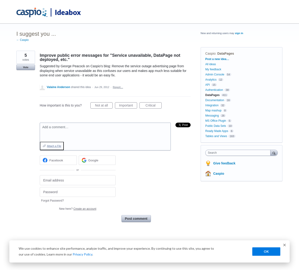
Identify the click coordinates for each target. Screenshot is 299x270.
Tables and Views (216, 136)
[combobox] (239, 152)
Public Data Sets (215, 126)
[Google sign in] (97, 160)
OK (266, 251)
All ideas (210, 64)
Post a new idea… (217, 59)
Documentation (214, 100)
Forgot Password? (52, 200)
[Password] (78, 192)
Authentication (214, 90)
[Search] (274, 153)
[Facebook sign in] (58, 160)
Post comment (136, 218)
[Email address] (78, 180)
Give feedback (224, 163)
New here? (77, 208)
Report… (118, 87)
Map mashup (213, 110)
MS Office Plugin (215, 120)
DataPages (225, 53)
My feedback (213, 69)
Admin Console (214, 74)
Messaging (212, 115)
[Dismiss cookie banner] (284, 246)
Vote (25, 67)
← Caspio (22, 40)
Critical (154, 106)
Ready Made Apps (216, 131)
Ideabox (68, 12)
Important (128, 106)
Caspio (210, 53)
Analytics (211, 79)
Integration (212, 105)
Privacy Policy (82, 254)
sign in (239, 33)
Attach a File (54, 146)
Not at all (104, 106)
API (207, 84)
